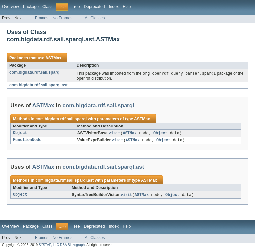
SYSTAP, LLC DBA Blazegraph (62, 246)
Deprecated (94, 6)
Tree (76, 6)
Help (127, 6)
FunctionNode (27, 141)
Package (31, 6)
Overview (10, 6)
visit (115, 133)
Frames (41, 18)
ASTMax (53, 58)
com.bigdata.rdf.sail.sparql (35, 72)
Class (47, 6)
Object (20, 133)
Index (114, 6)
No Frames (62, 18)
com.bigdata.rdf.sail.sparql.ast (38, 85)
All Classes (95, 18)
